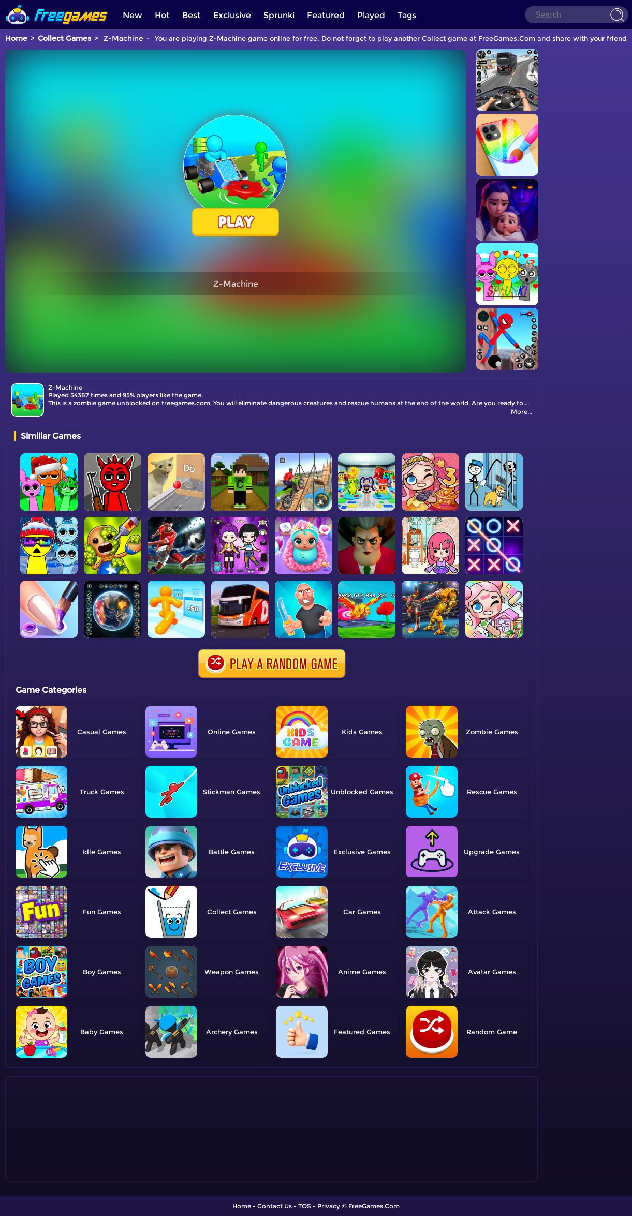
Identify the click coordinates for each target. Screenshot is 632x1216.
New (132, 15)
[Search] (576, 14)
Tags (407, 15)
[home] (57, 4)
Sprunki (279, 15)
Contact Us (274, 1206)
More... (521, 412)
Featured (326, 15)
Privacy (328, 1206)
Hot (162, 15)
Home (16, 38)
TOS (304, 1206)
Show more (48, 1174)
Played (371, 15)
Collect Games (64, 38)
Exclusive (232, 15)
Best (191, 15)
